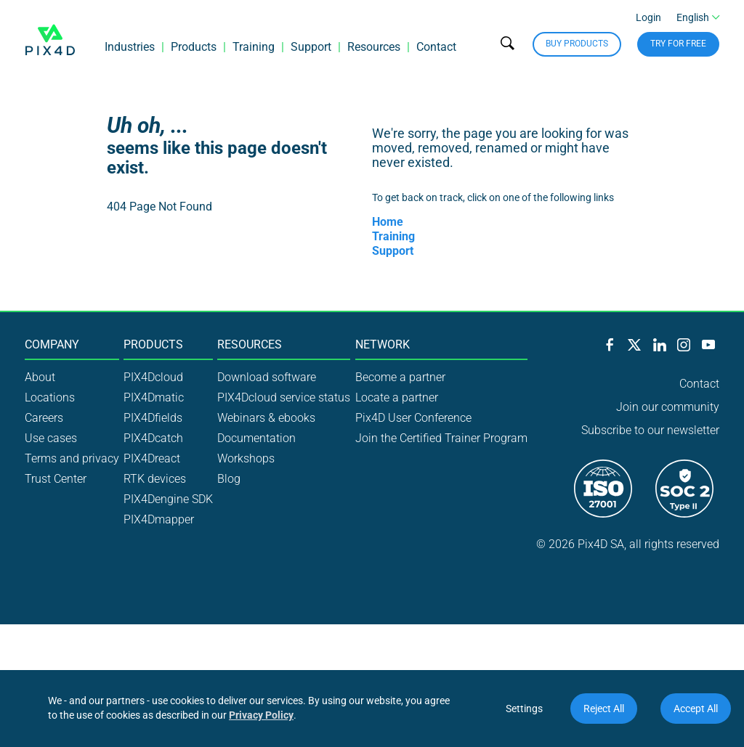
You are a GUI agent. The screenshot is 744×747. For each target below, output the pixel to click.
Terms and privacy (72, 458)
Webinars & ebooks (266, 418)
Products (194, 47)
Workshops (246, 458)
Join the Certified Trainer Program (441, 438)
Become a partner (400, 377)
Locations (50, 397)
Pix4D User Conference (413, 418)
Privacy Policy (261, 715)
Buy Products (577, 43)
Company (52, 344)
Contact (436, 47)
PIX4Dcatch (153, 438)
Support (311, 47)
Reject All (603, 708)
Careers (44, 418)
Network (382, 344)
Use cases (51, 438)
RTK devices (155, 479)
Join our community (667, 407)
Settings (524, 708)
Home (387, 222)
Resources (373, 47)
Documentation (256, 438)
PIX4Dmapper (159, 519)
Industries (130, 47)
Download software (266, 377)
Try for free (678, 43)
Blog (228, 479)
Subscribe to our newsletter (650, 430)
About (40, 377)
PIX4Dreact (152, 458)
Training (253, 47)
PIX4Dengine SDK (168, 499)
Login (648, 17)
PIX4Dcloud (153, 377)
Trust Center (55, 479)
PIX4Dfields (153, 418)
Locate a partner (396, 397)
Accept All (696, 708)
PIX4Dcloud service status (283, 397)
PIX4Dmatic (154, 397)
